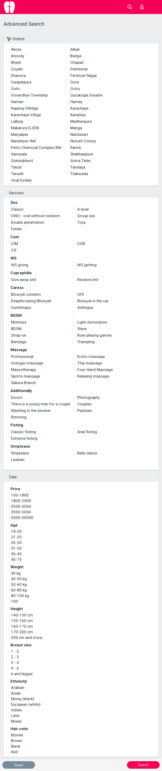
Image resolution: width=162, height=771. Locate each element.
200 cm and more (26, 637)
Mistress (18, 322)
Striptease (20, 453)
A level (83, 209)
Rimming (19, 417)
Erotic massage (91, 356)
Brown (16, 740)
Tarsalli (17, 173)
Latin (15, 715)
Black (15, 746)
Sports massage (25, 376)
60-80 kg (19, 590)
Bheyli (16, 62)
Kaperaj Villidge (24, 108)
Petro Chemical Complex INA (36, 147)
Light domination (92, 322)
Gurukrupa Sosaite (86, 95)
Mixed (16, 721)
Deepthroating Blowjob (31, 301)
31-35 (16, 548)
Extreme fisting (24, 438)
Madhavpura (81, 121)
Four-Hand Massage (95, 369)
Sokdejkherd (22, 160)
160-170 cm (22, 626)
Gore (74, 82)
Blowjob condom (26, 294)
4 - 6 (15, 668)
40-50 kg (19, 578)
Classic (17, 209)
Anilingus (85, 307)
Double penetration (27, 222)
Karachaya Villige (26, 114)
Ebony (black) (22, 698)
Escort (16, 397)
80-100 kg (20, 595)
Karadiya (77, 114)
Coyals (17, 69)
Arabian (17, 687)
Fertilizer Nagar (83, 75)
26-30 (16, 542)
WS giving (19, 265)
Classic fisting (23, 431)
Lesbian (18, 459)
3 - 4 (15, 662)
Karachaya (79, 108)
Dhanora (18, 75)
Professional (22, 356)
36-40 (16, 553)
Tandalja (77, 167)
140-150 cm (22, 615)
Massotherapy (23, 369)
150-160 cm (22, 620)
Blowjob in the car (93, 301)
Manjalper (19, 134)
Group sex (86, 215)
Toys (81, 222)
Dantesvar (79, 69)
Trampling (86, 341)
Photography (88, 397)
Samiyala (19, 154)
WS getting (87, 265)
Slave (82, 328)
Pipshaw (84, 410)
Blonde (17, 735)
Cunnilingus (21, 307)
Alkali (75, 49)
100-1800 (20, 495)
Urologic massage (27, 363)
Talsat (16, 167)
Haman (17, 101)
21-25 (16, 537)
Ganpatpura (21, 82)
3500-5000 (21, 512)
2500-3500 (21, 506)
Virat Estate (21, 180)
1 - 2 (15, 651)
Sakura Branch (23, 382)
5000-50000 (22, 517)
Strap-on (18, 335)
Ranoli (75, 147)
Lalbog (17, 121)
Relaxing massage (93, 376)
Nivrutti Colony (83, 141)
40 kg (16, 573)
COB (81, 243)
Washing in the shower (31, 410)
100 (14, 601)
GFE (80, 294)
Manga (76, 128)
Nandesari (79, 134)
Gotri (15, 88)
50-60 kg (19, 584)
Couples (84, 404)
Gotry (75, 88)
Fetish (16, 229)
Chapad (77, 62)
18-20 (16, 531)
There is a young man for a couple (40, 404)
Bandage (18, 341)
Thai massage (89, 363)
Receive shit (87, 279)
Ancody (17, 56)
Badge (75, 56)
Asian (16, 693)
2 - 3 (15, 657)
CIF (14, 250)
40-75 (16, 559)
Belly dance (87, 453)
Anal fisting (87, 431)
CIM (14, 243)
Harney (76, 101)
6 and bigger (22, 673)
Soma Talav (80, 160)
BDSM (16, 328)
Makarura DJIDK (25, 128)
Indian (16, 710)
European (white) (26, 704)
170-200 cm (22, 632)
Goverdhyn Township (29, 95)
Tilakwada (79, 173)
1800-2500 (21, 500)
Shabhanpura (81, 154)
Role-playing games (94, 335)
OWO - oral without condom (35, 215)
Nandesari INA (23, 141)
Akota (16, 49)
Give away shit (23, 279)
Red (14, 751)
